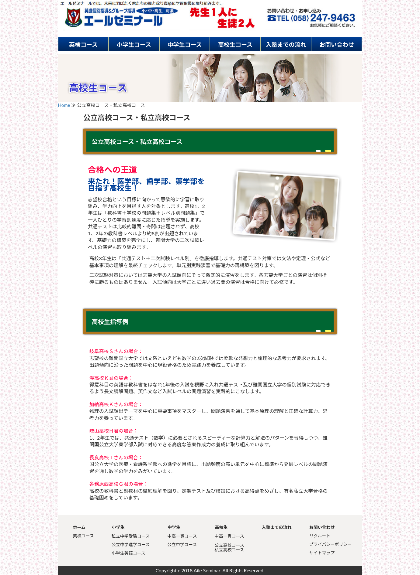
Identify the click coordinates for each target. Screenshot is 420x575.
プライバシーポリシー (330, 544)
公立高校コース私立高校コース (229, 547)
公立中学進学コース (131, 544)
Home (64, 105)
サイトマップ (322, 552)
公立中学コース (182, 544)
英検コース (83, 44)
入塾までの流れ (286, 44)
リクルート (320, 535)
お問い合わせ (336, 44)
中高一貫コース (182, 536)
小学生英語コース (128, 553)
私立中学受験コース (131, 536)
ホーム (79, 527)
